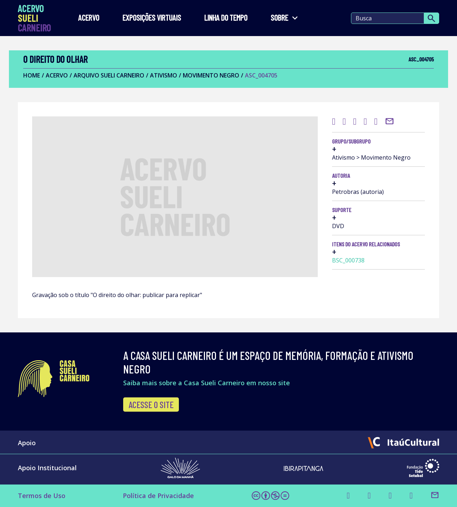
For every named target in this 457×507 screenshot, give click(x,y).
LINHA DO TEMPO (225, 18)
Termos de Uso (41, 495)
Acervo (88, 18)
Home (31, 75)
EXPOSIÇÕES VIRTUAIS (151, 18)
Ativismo (163, 75)
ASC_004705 (261, 75)
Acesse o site (151, 404)
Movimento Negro (211, 75)
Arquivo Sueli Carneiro (109, 75)
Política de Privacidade (158, 495)
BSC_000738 (348, 260)
